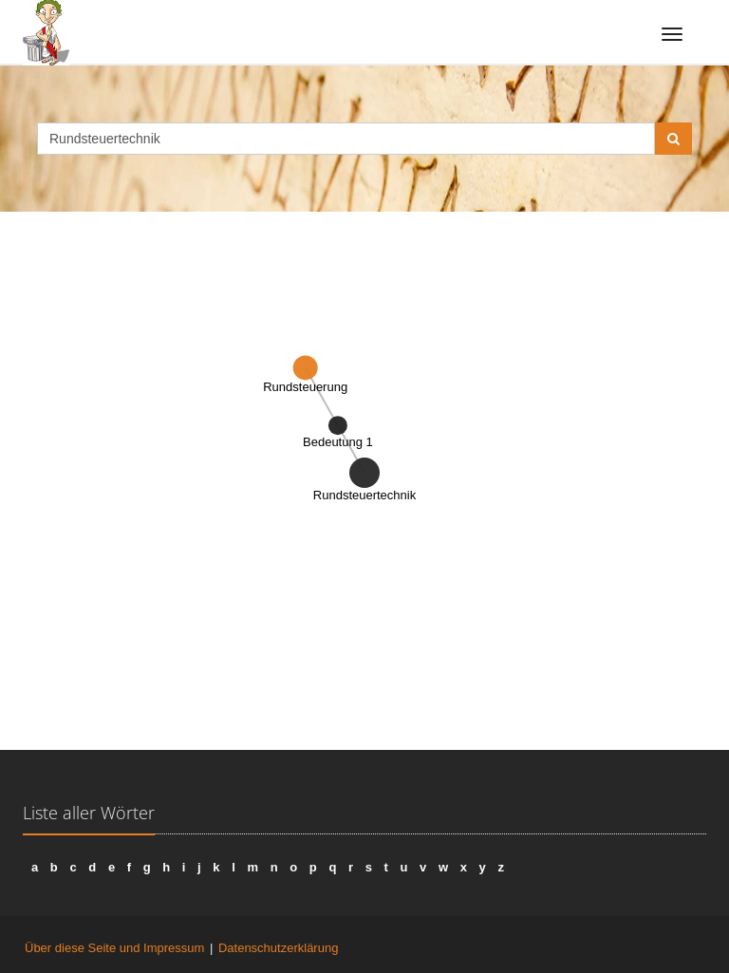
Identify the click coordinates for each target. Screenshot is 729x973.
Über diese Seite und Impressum (114, 948)
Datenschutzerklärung (278, 948)
